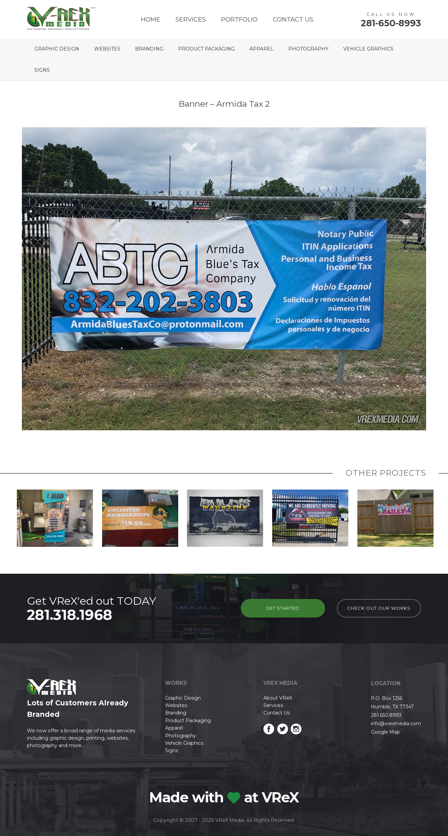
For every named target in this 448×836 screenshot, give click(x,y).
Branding (149, 49)
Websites (107, 49)
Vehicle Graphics (368, 49)
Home (150, 19)
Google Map (385, 732)
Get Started (282, 608)
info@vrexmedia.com (396, 724)
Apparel (262, 49)
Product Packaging (206, 49)
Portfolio (239, 19)
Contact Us (293, 19)
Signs (42, 70)
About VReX (277, 698)
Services (190, 19)
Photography (308, 49)
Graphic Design (56, 49)
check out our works (379, 608)
